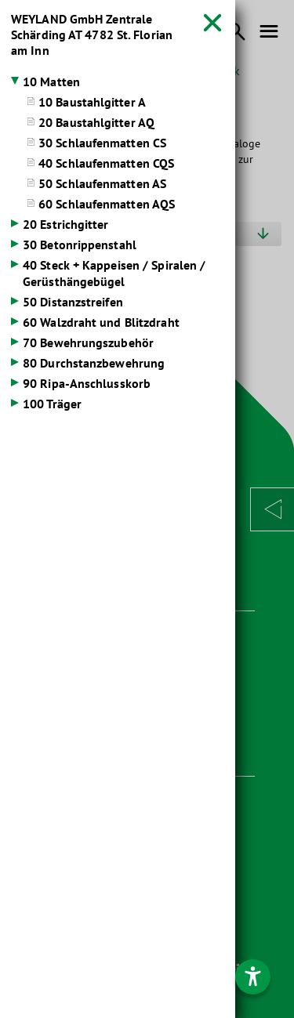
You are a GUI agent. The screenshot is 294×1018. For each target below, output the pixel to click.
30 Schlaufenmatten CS (102, 142)
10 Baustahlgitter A (92, 102)
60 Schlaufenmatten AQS (106, 204)
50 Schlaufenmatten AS (102, 183)
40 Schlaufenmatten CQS (106, 163)
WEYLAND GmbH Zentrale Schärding (91, 34)
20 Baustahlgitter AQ (96, 122)
